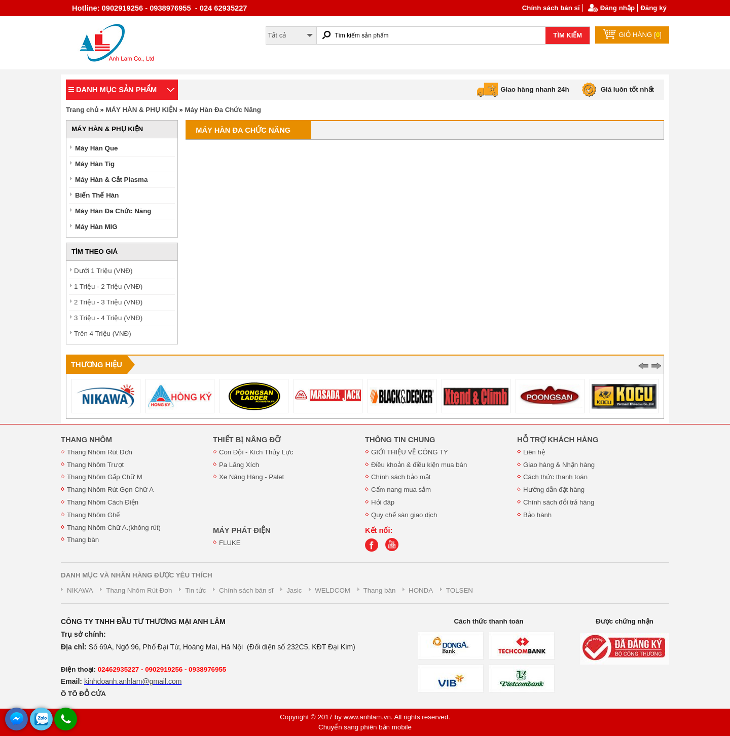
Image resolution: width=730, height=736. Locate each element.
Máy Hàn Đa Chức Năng (223, 109)
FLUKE (230, 543)
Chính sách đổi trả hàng (558, 502)
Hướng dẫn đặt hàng (554, 489)
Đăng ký (653, 8)
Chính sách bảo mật (400, 477)
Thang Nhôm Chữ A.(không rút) (114, 527)
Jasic (294, 590)
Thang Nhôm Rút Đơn (99, 452)
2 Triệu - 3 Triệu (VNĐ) (108, 302)
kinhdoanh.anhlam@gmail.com (132, 681)
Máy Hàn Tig (95, 164)
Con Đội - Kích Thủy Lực (256, 452)
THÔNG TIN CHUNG (400, 440)
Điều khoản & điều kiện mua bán (419, 465)
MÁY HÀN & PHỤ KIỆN (141, 109)
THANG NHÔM (86, 440)
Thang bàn (83, 540)
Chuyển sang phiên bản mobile (365, 727)
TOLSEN (459, 590)
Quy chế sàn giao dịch (404, 515)
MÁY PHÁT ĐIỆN (242, 530)
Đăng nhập (617, 8)
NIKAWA (80, 590)
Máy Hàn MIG (96, 226)
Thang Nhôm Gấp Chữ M (104, 477)
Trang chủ (82, 109)
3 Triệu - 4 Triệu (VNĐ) (108, 318)
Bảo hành (537, 515)
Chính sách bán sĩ (551, 8)
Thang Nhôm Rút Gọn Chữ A (110, 489)
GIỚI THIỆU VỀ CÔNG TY (409, 452)
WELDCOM (332, 590)
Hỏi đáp (382, 502)
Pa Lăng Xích (239, 465)
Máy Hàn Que (96, 148)
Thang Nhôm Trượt (95, 465)
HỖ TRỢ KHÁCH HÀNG (557, 440)
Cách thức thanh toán (555, 477)
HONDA (421, 590)
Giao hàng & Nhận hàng (559, 465)
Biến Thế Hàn (97, 195)
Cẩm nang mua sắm (401, 489)
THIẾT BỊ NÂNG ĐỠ (246, 440)
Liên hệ (534, 452)
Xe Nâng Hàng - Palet (251, 477)
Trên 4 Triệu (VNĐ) (102, 333)
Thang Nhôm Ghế (93, 515)
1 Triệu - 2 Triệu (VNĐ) (108, 286)
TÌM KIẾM (567, 35)
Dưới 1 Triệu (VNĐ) (103, 271)
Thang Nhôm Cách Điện (102, 502)
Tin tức (195, 590)
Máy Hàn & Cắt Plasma (111, 179)
